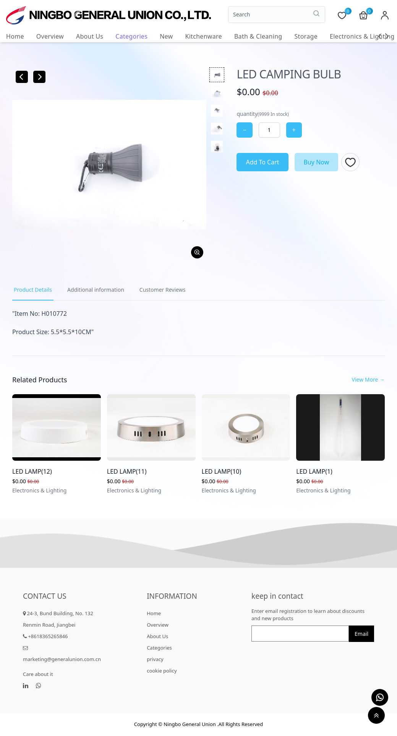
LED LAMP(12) (32, 471)
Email (361, 633)
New (166, 36)
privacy (155, 659)
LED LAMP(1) (314, 471)
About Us (89, 36)
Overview (50, 36)
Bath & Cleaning (258, 36)
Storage (305, 36)
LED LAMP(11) (127, 471)
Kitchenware (203, 36)
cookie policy (162, 670)
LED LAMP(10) (221, 471)
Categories (131, 36)
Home (15, 36)
